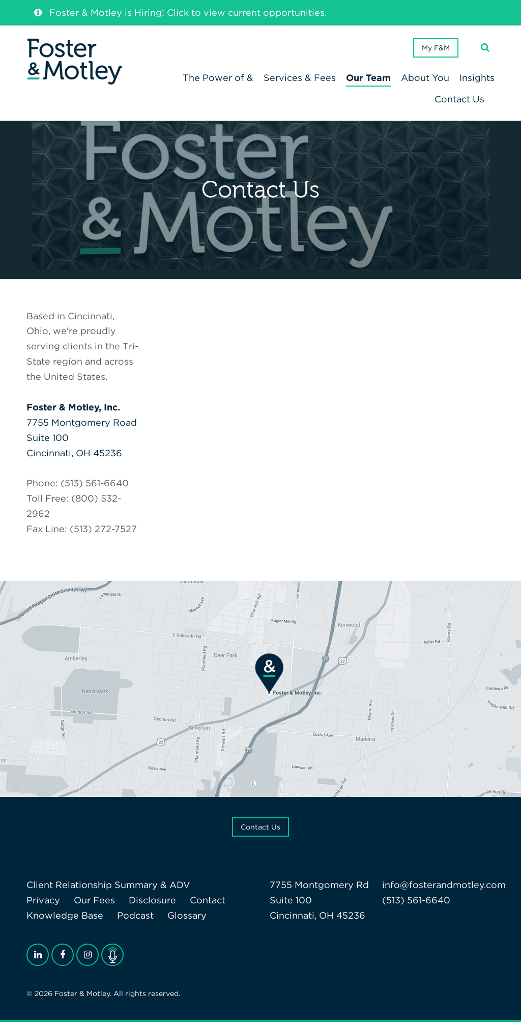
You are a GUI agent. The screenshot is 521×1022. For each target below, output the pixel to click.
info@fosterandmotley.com (444, 884)
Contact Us (260, 827)
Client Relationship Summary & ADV (108, 884)
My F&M (436, 48)
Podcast (135, 915)
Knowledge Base (64, 915)
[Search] (485, 47)
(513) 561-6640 (416, 900)
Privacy (43, 900)
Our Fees (94, 900)
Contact (207, 900)
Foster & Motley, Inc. (73, 407)
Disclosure (152, 900)
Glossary (187, 915)
